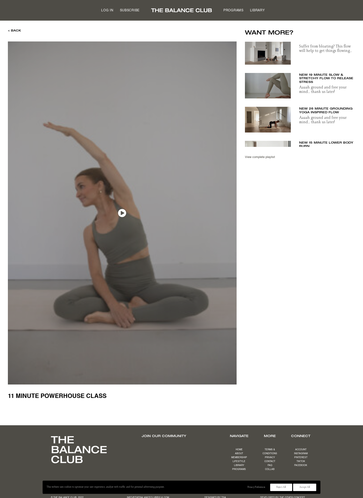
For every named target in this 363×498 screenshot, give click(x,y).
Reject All (281, 487)
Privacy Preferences (256, 487)
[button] (268, 52)
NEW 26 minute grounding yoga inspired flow (326, 110)
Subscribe (130, 10)
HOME (239, 449)
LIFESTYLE (239, 461)
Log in (107, 10)
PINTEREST (300, 457)
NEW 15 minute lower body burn (326, 144)
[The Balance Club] (181, 10)
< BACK (14, 30)
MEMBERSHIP (239, 457)
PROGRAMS (239, 469)
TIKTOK (301, 461)
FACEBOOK (300, 465)
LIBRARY (239, 465)
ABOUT (239, 453)
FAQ (270, 465)
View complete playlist (260, 157)
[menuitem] (107, 10)
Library (257, 10)
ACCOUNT (301, 449)
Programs (233, 10)
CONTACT (269, 461)
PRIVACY (270, 457)
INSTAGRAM (301, 453)
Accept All (304, 487)
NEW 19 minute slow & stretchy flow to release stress (326, 78)
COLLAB (270, 469)
